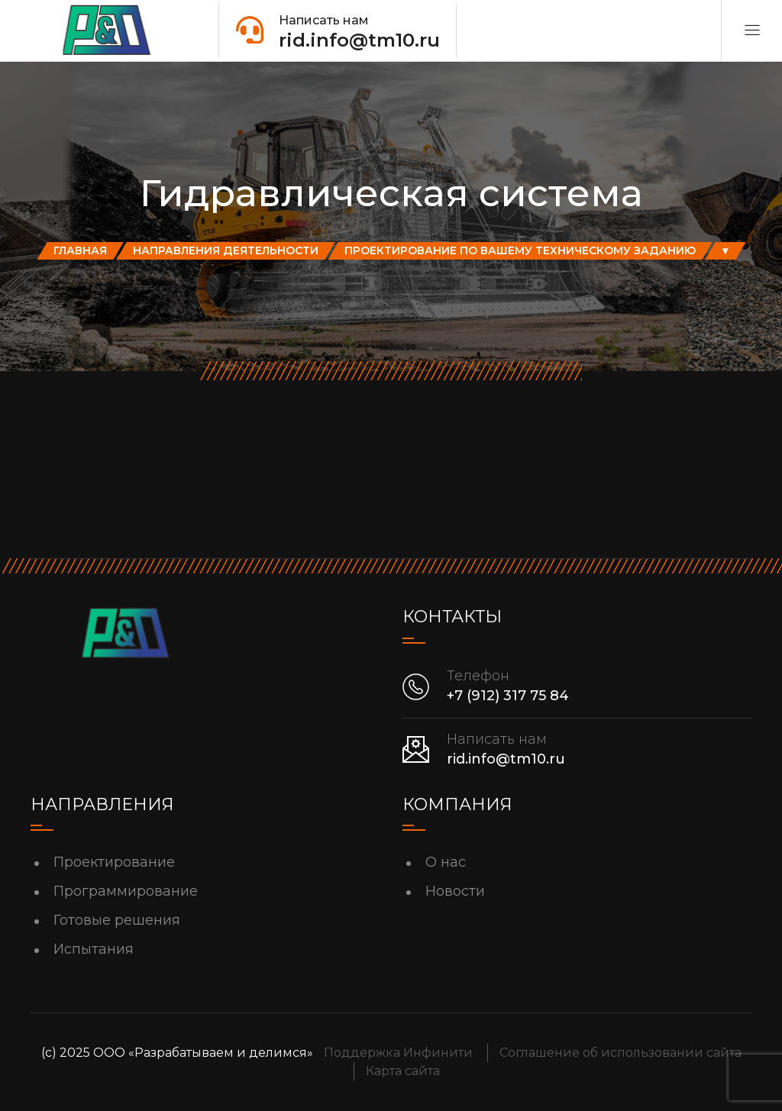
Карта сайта (403, 1071)
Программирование (125, 891)
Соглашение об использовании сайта (620, 1052)
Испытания (93, 949)
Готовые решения (116, 920)
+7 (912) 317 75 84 (508, 695)
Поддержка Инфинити (398, 1052)
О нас (445, 862)
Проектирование (114, 862)
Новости (455, 891)
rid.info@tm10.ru (506, 759)
